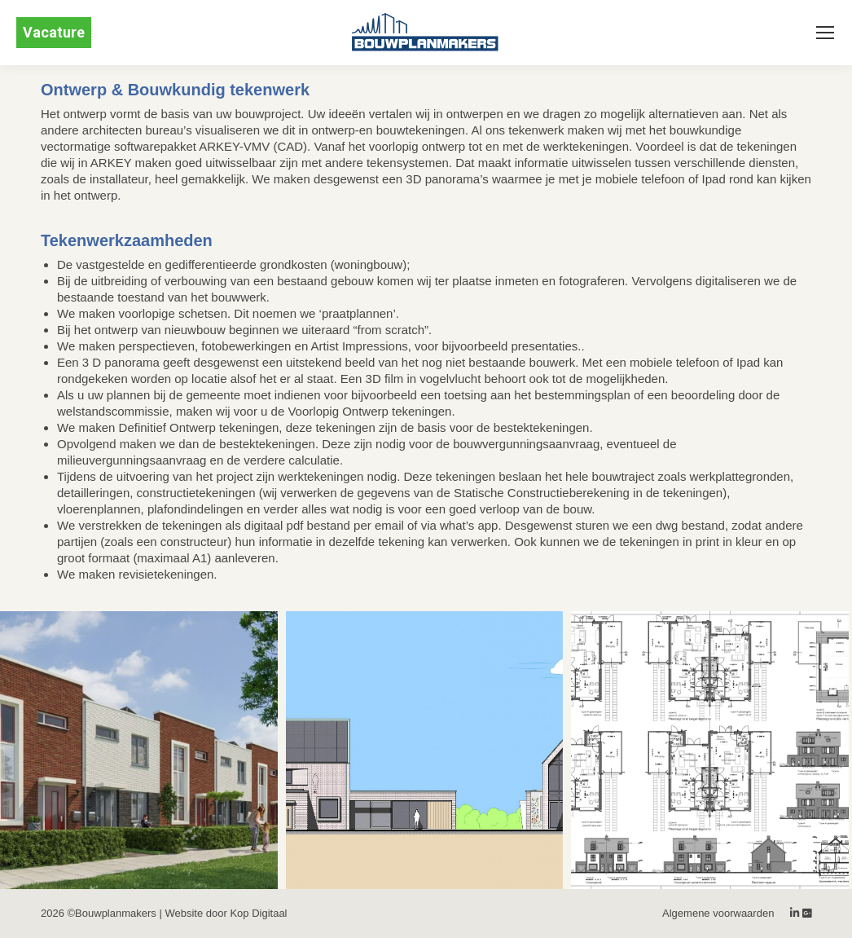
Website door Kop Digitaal (226, 913)
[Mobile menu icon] (825, 32)
